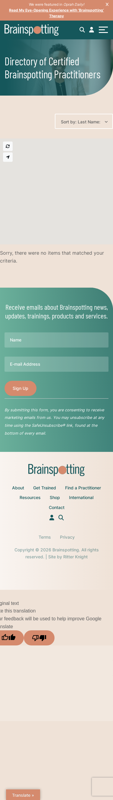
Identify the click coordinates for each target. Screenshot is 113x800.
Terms (45, 537)
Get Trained (44, 487)
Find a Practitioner (83, 487)
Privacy (67, 537)
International (81, 497)
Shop (55, 497)
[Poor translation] (39, 637)
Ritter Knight (75, 556)
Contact (56, 507)
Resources (30, 497)
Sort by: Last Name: (80, 121)
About (18, 487)
